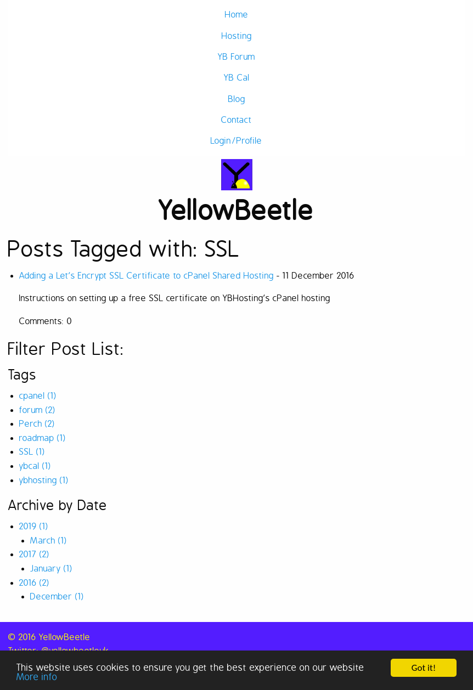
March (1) (48, 541)
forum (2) (37, 410)
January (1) (51, 569)
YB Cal (237, 78)
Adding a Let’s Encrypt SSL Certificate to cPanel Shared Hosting (146, 276)
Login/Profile (236, 141)
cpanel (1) (38, 396)
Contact (236, 120)
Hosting (237, 36)
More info (37, 677)
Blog (236, 99)
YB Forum (236, 57)
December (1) (57, 597)
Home (237, 15)
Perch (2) (37, 424)
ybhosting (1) (44, 480)
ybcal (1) (35, 466)
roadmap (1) (42, 438)
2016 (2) (34, 583)
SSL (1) (32, 452)
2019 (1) (33, 526)
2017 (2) (34, 554)
